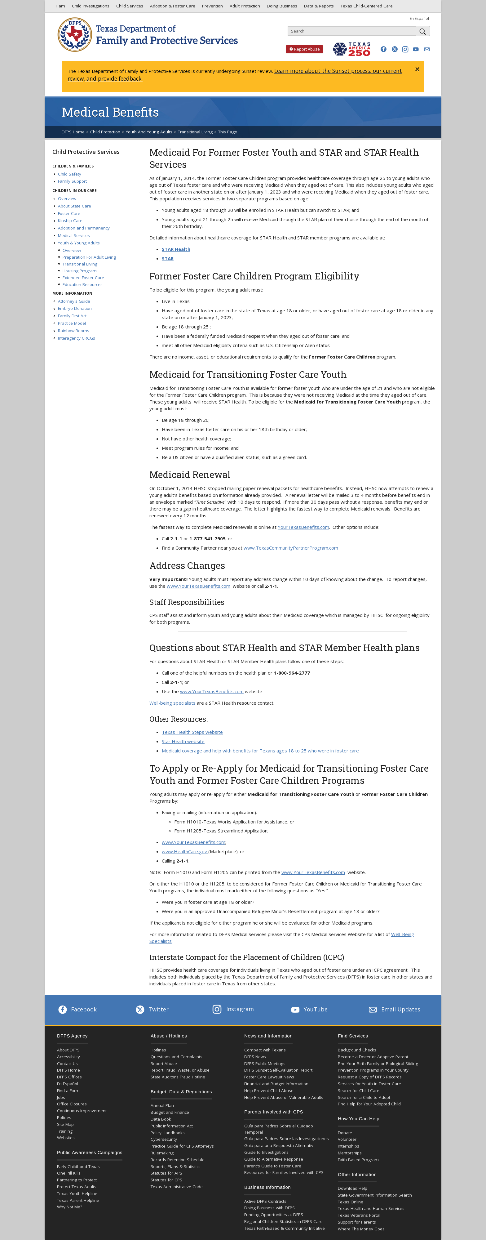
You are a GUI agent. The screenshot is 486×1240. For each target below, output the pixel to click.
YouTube (309, 1009)
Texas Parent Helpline (78, 1200)
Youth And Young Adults (149, 132)
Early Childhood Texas (78, 1166)
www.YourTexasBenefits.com (198, 586)
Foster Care (69, 213)
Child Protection (105, 132)
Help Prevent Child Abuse (269, 1090)
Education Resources (83, 284)
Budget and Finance (170, 1112)
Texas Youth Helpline (77, 1193)
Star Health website (183, 741)
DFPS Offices (69, 1077)
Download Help (352, 1188)
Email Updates (393, 1009)
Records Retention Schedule (178, 1159)
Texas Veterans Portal (359, 1215)
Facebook (77, 1009)
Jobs (61, 1097)
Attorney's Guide (74, 301)
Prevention (212, 7)
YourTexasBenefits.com (303, 527)
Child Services (129, 7)
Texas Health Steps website (192, 732)
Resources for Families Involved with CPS (284, 1172)
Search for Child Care (358, 1090)
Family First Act (72, 316)
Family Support (72, 181)
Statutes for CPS (166, 1180)
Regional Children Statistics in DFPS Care (283, 1221)
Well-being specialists (172, 703)
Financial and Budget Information (276, 1083)
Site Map (65, 1124)
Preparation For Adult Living (89, 257)
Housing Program (80, 271)
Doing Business (281, 7)
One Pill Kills (69, 1173)
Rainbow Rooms (73, 330)
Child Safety (69, 174)
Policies (64, 1117)
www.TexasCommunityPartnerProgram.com (291, 548)
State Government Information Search (375, 1195)
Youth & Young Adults (79, 243)
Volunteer (347, 1139)
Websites (66, 1137)
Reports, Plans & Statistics (176, 1166)
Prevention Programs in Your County (373, 1070)
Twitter (152, 1009)
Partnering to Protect (77, 1180)
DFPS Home (73, 132)
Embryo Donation (75, 308)
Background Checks (357, 1050)
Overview (67, 198)
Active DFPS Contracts (265, 1201)
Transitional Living (195, 132)
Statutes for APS (166, 1173)
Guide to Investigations (266, 1152)
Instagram (233, 1009)
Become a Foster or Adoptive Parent (373, 1056)
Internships (348, 1146)
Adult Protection (244, 7)
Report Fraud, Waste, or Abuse (180, 1070)
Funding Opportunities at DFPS (273, 1214)
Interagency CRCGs (76, 338)
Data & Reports (318, 7)
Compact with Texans (265, 1050)
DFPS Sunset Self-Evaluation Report (278, 1070)
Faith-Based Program (358, 1159)
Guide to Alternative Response (273, 1159)
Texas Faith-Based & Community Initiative (284, 1228)
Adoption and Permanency (84, 228)
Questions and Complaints (176, 1056)
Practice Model (72, 323)
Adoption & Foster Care (172, 7)
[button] (383, 49)
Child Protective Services (86, 151)
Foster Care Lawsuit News (269, 1077)
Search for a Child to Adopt (364, 1097)
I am (59, 7)
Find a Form (68, 1090)
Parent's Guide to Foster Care (272, 1166)
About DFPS (68, 1050)
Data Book (161, 1119)
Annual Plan (162, 1105)
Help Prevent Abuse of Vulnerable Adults (283, 1097)
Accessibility (68, 1056)
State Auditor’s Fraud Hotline (178, 1077)
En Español (419, 18)
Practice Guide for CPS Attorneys (182, 1146)
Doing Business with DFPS (269, 1208)
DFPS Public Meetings (264, 1063)
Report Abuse (303, 49)
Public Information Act (172, 1126)
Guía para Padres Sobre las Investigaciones (286, 1138)
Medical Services (74, 235)
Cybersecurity (164, 1139)
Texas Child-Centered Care (366, 7)
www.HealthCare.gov (185, 851)
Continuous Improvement (82, 1110)
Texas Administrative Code (177, 1186)
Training (65, 1131)
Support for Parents (357, 1222)
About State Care (74, 206)
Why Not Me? (69, 1207)
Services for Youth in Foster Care (369, 1083)
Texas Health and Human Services (371, 1208)
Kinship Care (70, 220)
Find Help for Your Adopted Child (369, 1104)
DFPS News (255, 1056)
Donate (345, 1132)
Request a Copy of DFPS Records (370, 1077)
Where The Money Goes (361, 1229)
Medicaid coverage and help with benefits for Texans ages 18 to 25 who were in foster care (260, 750)
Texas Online (350, 1202)
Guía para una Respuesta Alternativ (278, 1145)
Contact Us (67, 1063)
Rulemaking (162, 1153)
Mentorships (350, 1153)
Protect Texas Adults (76, 1186)
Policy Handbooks (168, 1132)
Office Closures (72, 1104)
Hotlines (158, 1050)
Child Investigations (90, 7)
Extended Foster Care (83, 277)
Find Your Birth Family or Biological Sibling (378, 1063)
